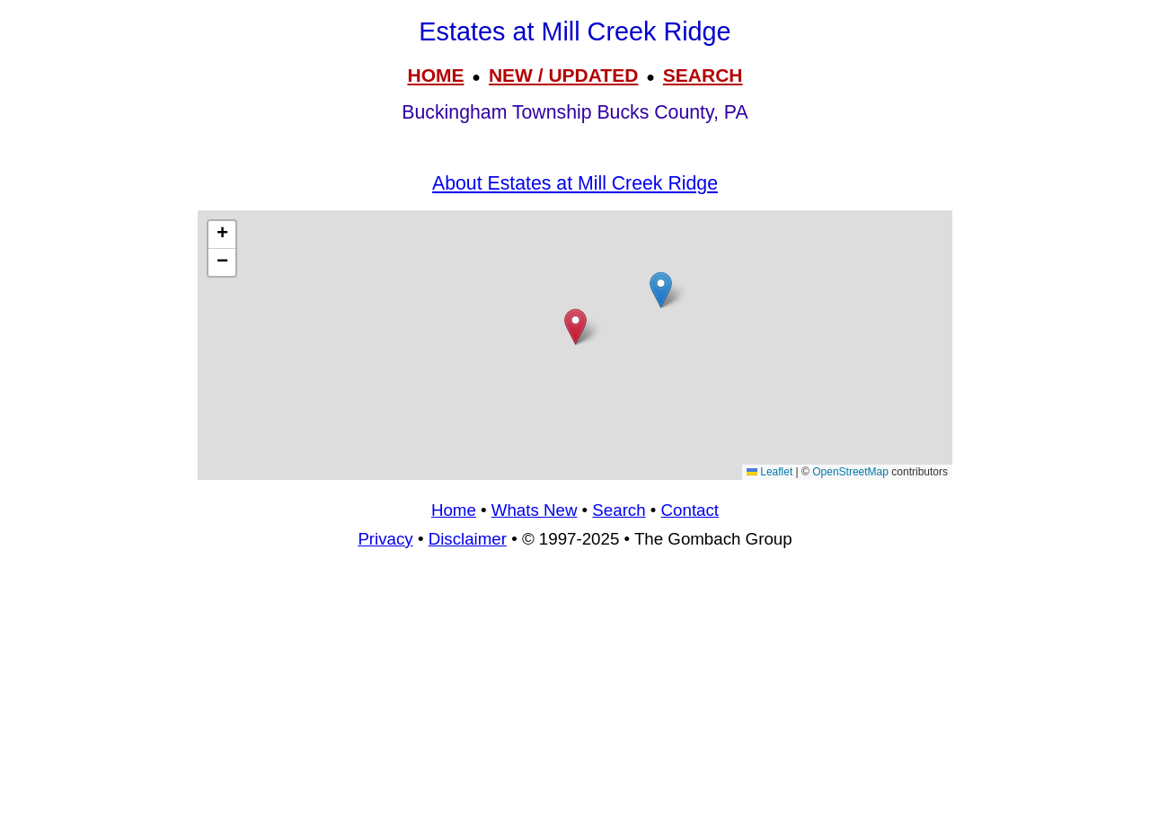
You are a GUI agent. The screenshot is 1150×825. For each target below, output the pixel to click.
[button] (661, 289)
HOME (435, 75)
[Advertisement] (575, 345)
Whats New (534, 510)
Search (618, 510)
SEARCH (703, 75)
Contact (690, 510)
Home (453, 510)
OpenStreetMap (850, 472)
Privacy (385, 538)
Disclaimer (468, 538)
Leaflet (769, 472)
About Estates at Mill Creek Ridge (575, 183)
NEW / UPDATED (563, 75)
